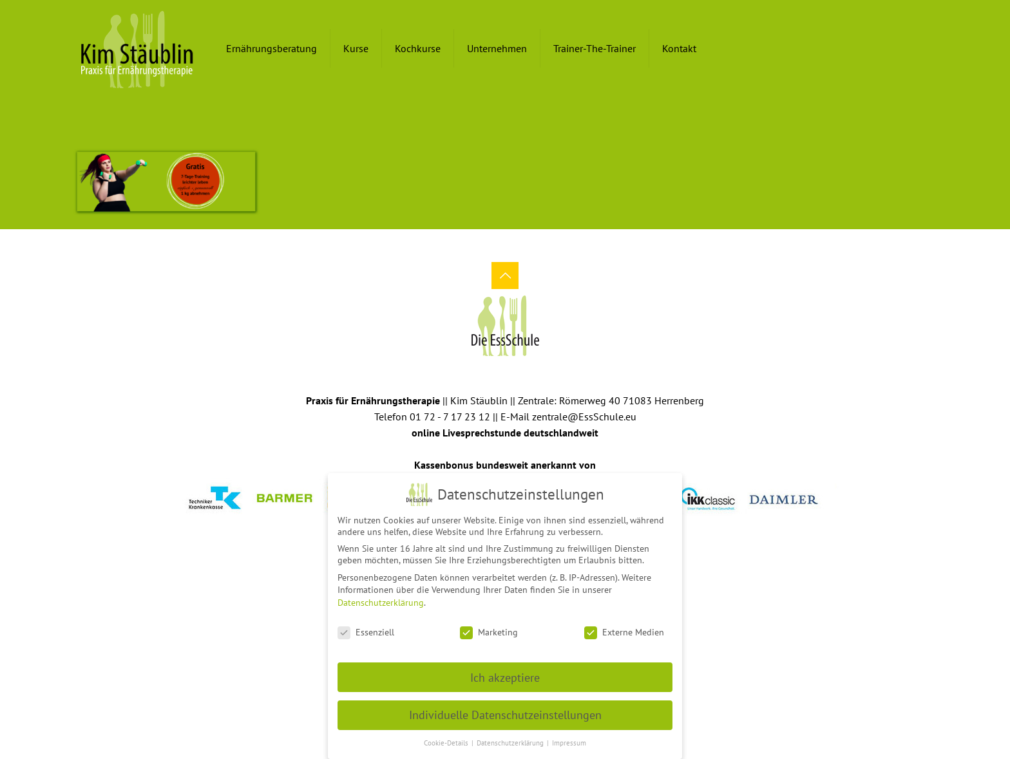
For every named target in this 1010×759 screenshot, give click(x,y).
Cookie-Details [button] (447, 739)
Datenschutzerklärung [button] (511, 739)
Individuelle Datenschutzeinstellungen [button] (505, 711)
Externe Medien (624, 628)
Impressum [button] (569, 739)
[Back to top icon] (505, 275)
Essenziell (366, 628)
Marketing (489, 628)
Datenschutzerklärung (381, 598)
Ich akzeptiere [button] (505, 673)
